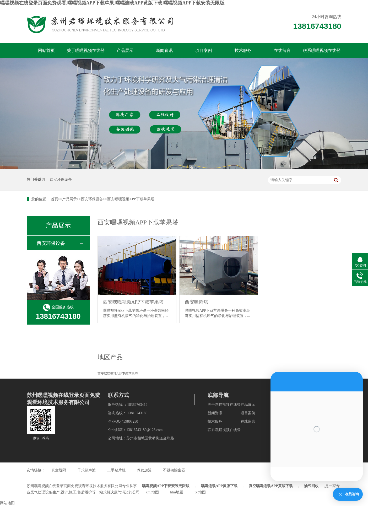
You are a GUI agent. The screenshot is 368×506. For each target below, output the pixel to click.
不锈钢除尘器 (174, 470)
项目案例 (203, 50)
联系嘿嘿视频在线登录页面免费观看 (321, 53)
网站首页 (46, 50)
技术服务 (243, 50)
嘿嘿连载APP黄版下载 (219, 486)
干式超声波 (86, 470)
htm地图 (176, 492)
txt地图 (200, 492)
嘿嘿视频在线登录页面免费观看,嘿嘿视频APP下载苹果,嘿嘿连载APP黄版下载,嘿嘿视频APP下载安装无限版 (112, 3)
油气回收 (311, 486)
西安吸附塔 (196, 302)
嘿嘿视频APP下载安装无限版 (166, 486)
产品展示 (125, 50)
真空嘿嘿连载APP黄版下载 (271, 486)
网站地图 (7, 503)
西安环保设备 (61, 179)
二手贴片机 (116, 470)
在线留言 (282, 50)
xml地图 (152, 492)
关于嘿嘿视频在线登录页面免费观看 (86, 53)
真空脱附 (58, 470)
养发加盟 (144, 470)
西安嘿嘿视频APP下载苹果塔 (130, 199)
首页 (54, 199)
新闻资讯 (164, 50)
